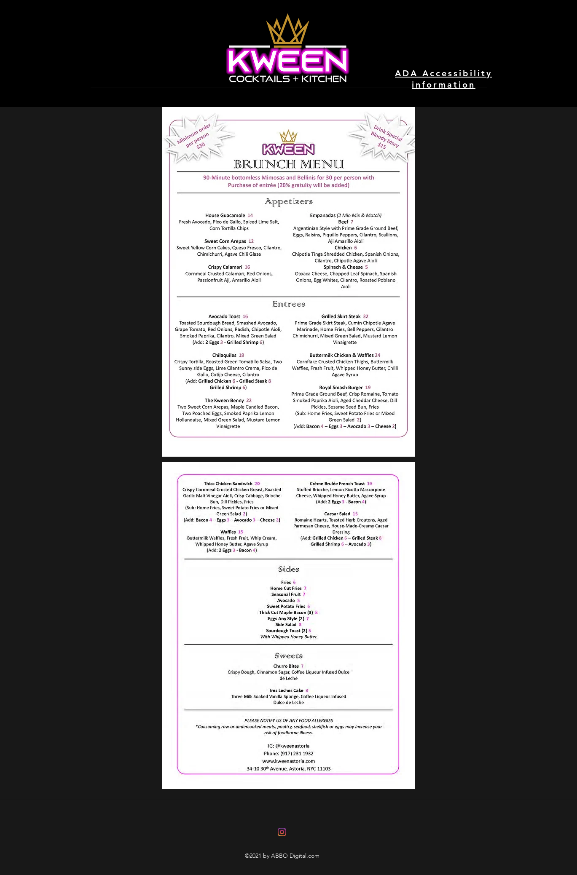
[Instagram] (282, 832)
